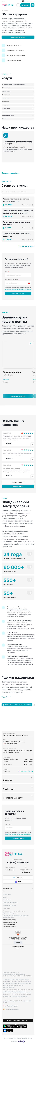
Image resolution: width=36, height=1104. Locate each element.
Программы (7, 954)
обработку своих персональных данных (18, 334)
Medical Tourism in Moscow (14, 985)
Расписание (7, 949)
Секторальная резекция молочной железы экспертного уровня (17, 251)
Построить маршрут (12, 849)
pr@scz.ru (26, 923)
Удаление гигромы (10, 100)
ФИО (7, 316)
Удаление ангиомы (10, 129)
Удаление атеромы (10, 106)
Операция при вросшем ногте (14, 123)
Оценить (18, 1002)
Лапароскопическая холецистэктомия (11, 136)
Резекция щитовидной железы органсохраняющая (17, 236)
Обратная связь (7, 1)
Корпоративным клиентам (14, 982)
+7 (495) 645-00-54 (27, 1)
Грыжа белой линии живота (14, 143)
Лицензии (7, 831)
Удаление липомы (10, 94)
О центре (4, 549)
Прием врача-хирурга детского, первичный (17, 279)
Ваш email (8, 875)
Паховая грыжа (9, 117)
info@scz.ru (10, 921)
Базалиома (7, 148)
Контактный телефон (12, 324)
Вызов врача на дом (9, 960)
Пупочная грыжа (9, 112)
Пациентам (6, 963)
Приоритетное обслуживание (16, 979)
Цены (4, 951)
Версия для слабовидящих (19, 1079)
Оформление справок (10, 957)
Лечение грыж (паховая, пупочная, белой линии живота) (16, 87)
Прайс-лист (8, 840)
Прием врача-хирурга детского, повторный (17, 265)
